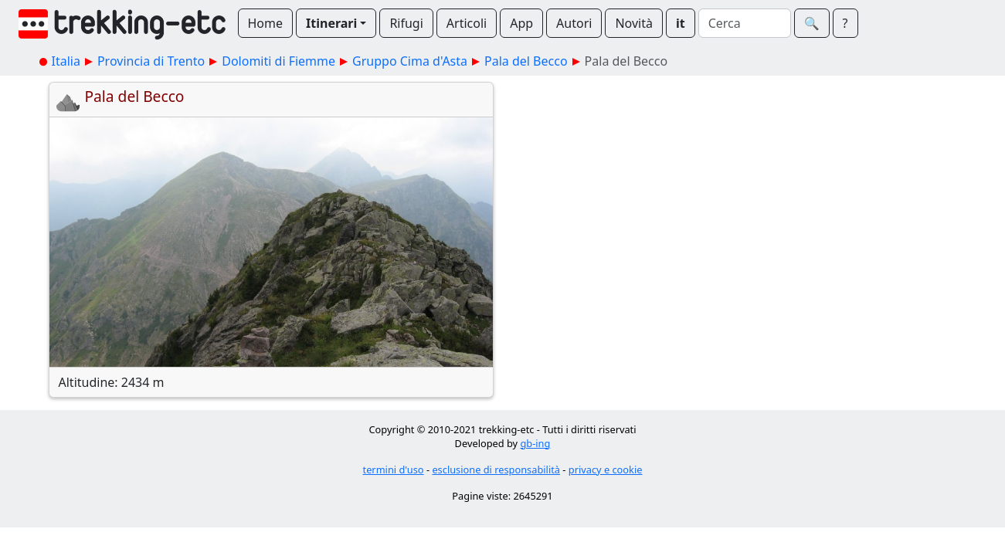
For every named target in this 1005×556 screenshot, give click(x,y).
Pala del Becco (526, 61)
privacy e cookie (606, 469)
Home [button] (266, 23)
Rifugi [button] (406, 23)
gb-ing (535, 443)
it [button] (680, 23)
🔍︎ (812, 23)
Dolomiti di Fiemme (278, 61)
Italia (66, 61)
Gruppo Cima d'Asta (409, 61)
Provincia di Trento (151, 61)
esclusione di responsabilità (496, 469)
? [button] (845, 23)
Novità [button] (634, 23)
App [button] (521, 23)
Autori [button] (574, 23)
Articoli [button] (466, 23)
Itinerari (331, 23)
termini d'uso (393, 469)
